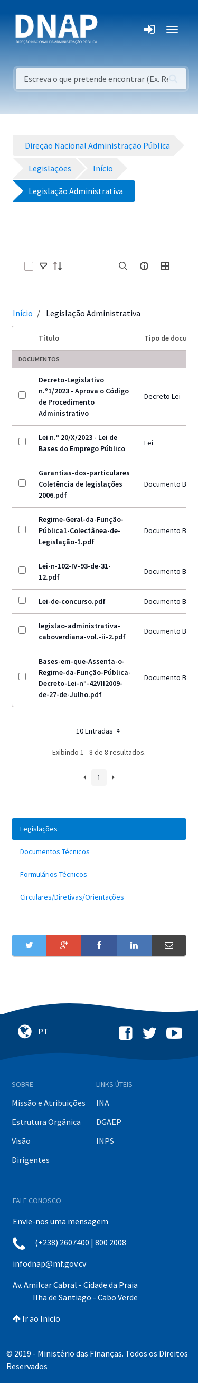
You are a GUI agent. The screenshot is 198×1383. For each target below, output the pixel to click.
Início (23, 313)
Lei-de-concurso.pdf (72, 601)
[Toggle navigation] (113, 30)
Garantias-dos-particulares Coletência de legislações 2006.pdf (84, 484)
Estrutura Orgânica (46, 1121)
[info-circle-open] (144, 266)
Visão (21, 1140)
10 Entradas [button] (99, 731)
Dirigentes (31, 1160)
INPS (105, 1140)
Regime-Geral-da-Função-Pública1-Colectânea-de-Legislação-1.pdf (81, 530)
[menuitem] (99, 829)
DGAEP (108, 1121)
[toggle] (43, 266)
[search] (123, 266)
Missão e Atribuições (49, 1102)
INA (102, 1102)
